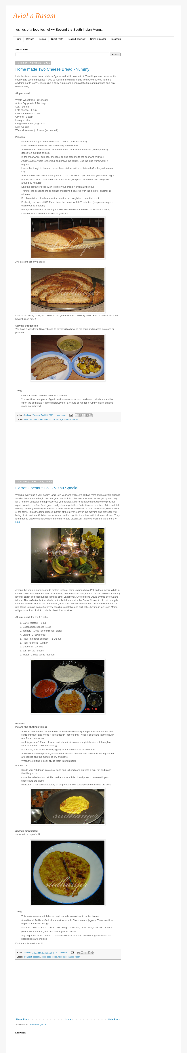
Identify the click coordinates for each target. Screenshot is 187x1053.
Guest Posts (57, 39)
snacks (75, 419)
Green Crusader (98, 39)
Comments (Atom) (37, 1024)
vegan (77, 957)
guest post (46, 957)
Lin (17, 522)
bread (40, 419)
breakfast (28, 957)
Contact (42, 39)
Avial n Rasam (34, 15)
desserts (36, 957)
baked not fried (30, 419)
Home (18, 39)
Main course (49, 419)
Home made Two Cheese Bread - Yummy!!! (54, 69)
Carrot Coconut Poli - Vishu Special (46, 488)
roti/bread (66, 419)
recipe (58, 419)
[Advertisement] (68, 453)
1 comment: (61, 415)
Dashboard (116, 39)
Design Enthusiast (76, 39)
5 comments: (62, 952)
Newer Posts (22, 1019)
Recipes (30, 39)
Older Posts (114, 1019)
